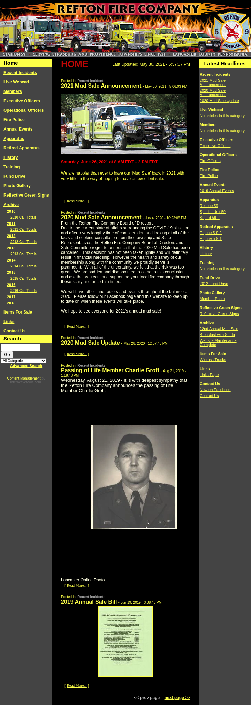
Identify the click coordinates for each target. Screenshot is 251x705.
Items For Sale (17, 312)
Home (10, 63)
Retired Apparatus (21, 148)
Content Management (23, 378)
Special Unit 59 (213, 212)
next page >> (177, 697)
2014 (11, 260)
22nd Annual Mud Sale (219, 328)
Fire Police (14, 119)
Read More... (76, 201)
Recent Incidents (20, 72)
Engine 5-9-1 (211, 238)
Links (8, 321)
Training (11, 166)
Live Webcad (16, 82)
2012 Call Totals (23, 242)
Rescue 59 (209, 206)
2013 (11, 248)
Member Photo (212, 298)
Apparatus (13, 138)
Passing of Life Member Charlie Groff (110, 370)
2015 (11, 272)
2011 (11, 223)
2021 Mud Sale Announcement (101, 86)
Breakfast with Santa (217, 334)
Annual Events (17, 129)
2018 (11, 303)
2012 (11, 236)
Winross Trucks (213, 360)
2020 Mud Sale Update (90, 343)
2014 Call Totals (23, 266)
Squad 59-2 (210, 217)
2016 (11, 284)
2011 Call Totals (23, 230)
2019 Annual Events (217, 191)
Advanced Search (26, 365)
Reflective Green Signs (26, 195)
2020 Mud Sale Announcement (101, 217)
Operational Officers (23, 110)
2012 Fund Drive (214, 283)
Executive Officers (21, 100)
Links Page (209, 375)
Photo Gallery (17, 185)
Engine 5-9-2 (211, 232)
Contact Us (14, 331)
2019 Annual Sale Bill (89, 602)
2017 (11, 297)
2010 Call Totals (23, 217)
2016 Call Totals (23, 291)
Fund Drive (14, 176)
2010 (11, 211)
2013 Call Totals (23, 254)
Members (12, 91)
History (10, 157)
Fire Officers (210, 161)
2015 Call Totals (23, 278)
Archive (11, 204)
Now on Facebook (215, 390)
